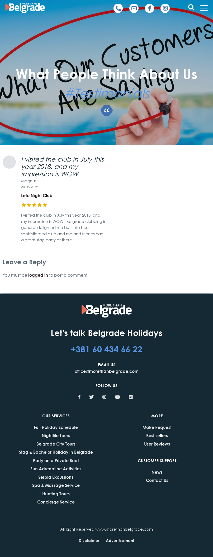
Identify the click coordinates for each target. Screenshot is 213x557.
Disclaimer (89, 540)
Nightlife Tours (56, 435)
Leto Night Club (37, 195)
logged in (38, 275)
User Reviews (157, 444)
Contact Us (157, 480)
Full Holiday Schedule (56, 427)
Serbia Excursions (55, 477)
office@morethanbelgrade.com (107, 371)
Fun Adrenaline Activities (55, 469)
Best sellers (157, 435)
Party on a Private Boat (56, 460)
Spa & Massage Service (56, 485)
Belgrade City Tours (55, 444)
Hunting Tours (56, 494)
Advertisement (120, 540)
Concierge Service (56, 502)
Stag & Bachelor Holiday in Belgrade (56, 452)
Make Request (157, 427)
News (157, 472)
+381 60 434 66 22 (106, 349)
